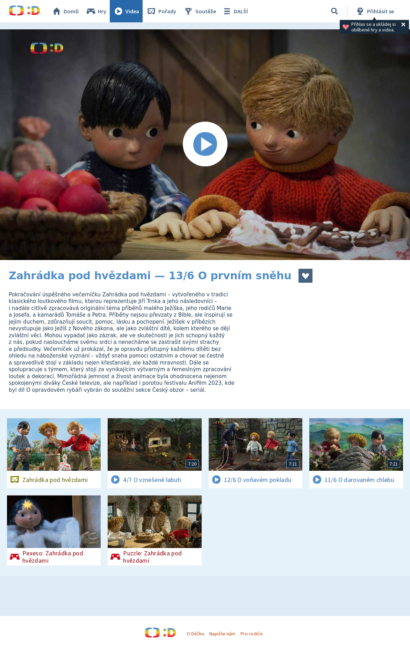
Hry (96, 11)
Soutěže (199, 11)
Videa (126, 11)
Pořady (161, 11)
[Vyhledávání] (334, 11)
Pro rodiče (251, 633)
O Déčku (195, 633)
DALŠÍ (235, 11)
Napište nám (222, 633)
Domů (65, 11)
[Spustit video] (205, 144)
